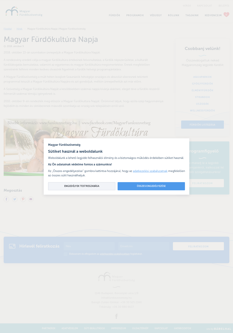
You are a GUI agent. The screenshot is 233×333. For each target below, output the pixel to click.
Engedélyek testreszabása (81, 186)
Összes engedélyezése (151, 186)
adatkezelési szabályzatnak (150, 171)
